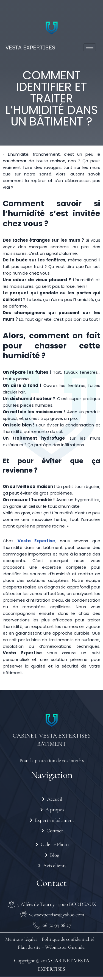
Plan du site (29, 947)
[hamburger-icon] (89, 47)
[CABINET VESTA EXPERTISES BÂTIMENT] (52, 720)
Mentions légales (21, 939)
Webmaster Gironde (64, 947)
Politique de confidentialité (67, 939)
